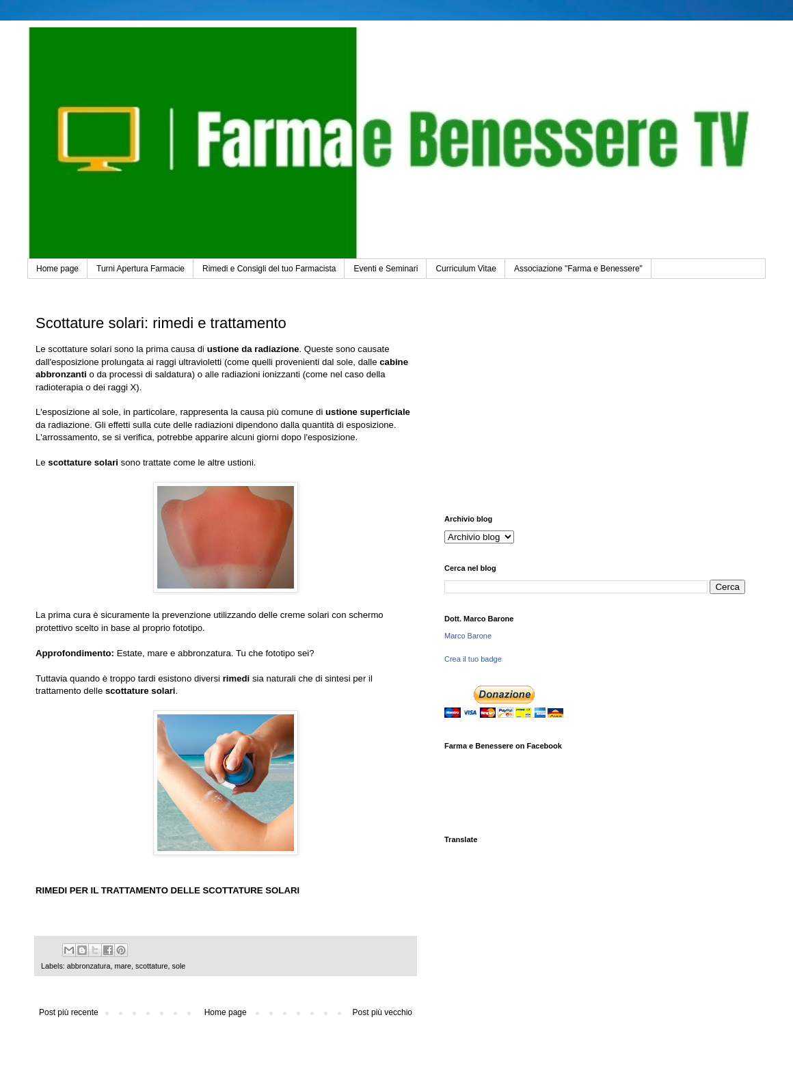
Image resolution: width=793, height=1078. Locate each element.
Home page (57, 268)
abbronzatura (89, 966)
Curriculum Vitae (465, 268)
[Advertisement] (594, 398)
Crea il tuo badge (473, 659)
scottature (151, 966)
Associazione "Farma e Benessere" (578, 268)
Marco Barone (468, 636)
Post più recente (68, 1012)
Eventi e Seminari (385, 268)
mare (122, 966)
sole (179, 966)
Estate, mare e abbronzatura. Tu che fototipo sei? (215, 653)
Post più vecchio (382, 1012)
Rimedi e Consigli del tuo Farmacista (269, 268)
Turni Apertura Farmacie (140, 268)
